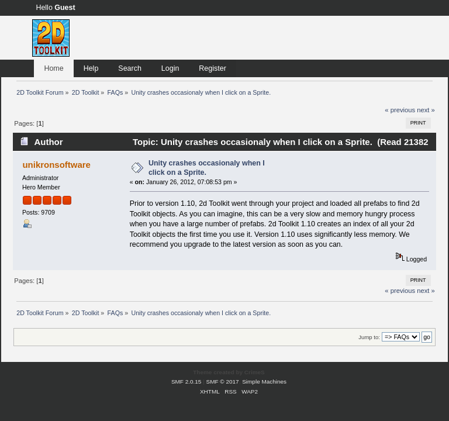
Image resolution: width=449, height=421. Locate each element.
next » (426, 109)
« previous (400, 109)
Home (53, 68)
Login (170, 68)
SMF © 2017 (222, 381)
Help (91, 68)
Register (212, 68)
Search (129, 68)
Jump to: (369, 337)
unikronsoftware (56, 165)
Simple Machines (264, 381)
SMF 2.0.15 (186, 381)
